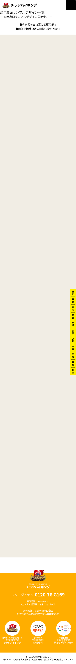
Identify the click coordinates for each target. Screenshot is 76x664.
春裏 (72, 300)
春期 (72, 292)
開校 (72, 355)
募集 (72, 363)
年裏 (72, 347)
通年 (72, 339)
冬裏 (72, 332)
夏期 (72, 308)
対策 (72, 371)
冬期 (72, 324)
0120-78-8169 (50, 594)
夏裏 (72, 316)
